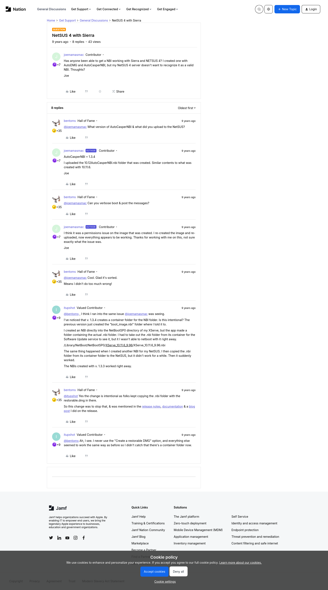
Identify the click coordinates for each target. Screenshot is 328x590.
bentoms (70, 120)
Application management (191, 536)
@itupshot (71, 396)
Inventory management (190, 543)
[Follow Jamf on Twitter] (51, 537)
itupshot (69, 308)
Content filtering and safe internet (255, 543)
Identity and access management (254, 523)
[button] (287, 9)
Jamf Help (139, 516)
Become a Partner (144, 550)
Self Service (240, 516)
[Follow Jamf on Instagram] (75, 538)
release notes (151, 406)
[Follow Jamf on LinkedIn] (59, 538)
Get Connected (109, 9)
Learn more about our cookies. (240, 562)
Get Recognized (139, 9)
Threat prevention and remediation (255, 536)
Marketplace (140, 543)
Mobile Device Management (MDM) (198, 530)
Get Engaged (168, 9)
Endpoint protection (245, 530)
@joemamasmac (75, 127)
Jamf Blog (139, 536)
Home (51, 20)
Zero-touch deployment (190, 523)
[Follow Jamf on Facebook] (84, 538)
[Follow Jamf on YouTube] (67, 537)
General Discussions (51, 9)
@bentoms (71, 314)
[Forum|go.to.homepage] (16, 9)
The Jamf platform (186, 516)
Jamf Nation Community (148, 530)
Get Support (81, 9)
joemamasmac (74, 54)
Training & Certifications (148, 523)
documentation (172, 406)
